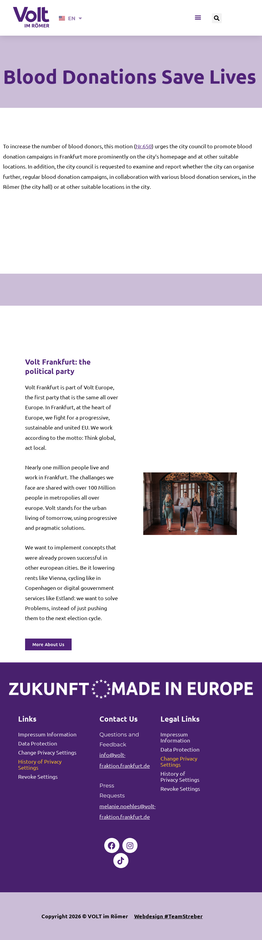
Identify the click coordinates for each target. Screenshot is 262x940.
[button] (198, 17)
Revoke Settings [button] (38, 776)
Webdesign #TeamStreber (168, 916)
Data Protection (37, 743)
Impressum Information (47, 734)
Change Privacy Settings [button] (47, 752)
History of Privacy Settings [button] (40, 764)
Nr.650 (144, 146)
